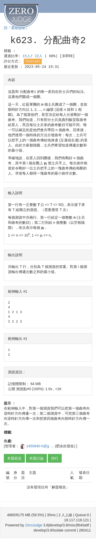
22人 (40, 56)
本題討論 (36, 458)
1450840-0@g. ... (40, 446)
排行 (54, 458)
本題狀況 (14, 458)
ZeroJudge (33, 525)
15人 (26, 56)
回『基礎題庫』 (16, 28)
